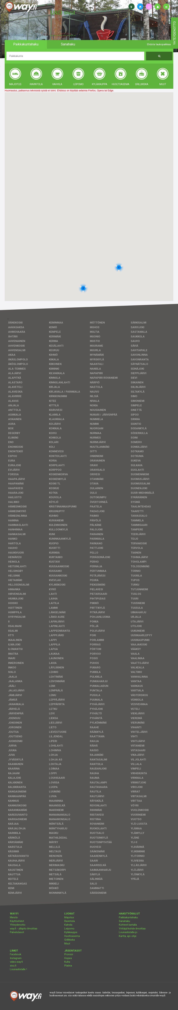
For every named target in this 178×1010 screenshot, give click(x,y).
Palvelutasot (17, 932)
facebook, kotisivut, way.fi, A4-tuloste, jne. (63, 35)
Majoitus (69, 917)
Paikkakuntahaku (128, 917)
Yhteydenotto (17, 924)
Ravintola (69, 921)
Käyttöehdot (17, 921)
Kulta (67, 961)
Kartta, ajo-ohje (127, 936)
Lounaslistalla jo (128, 932)
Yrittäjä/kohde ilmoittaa (132, 928)
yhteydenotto (174, 33)
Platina (68, 965)
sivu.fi (13, 965)
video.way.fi (16, 961)
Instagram (16, 958)
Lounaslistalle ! (18, 969)
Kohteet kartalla (128, 924)
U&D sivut (62, 12)
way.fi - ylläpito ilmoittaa (23, 928)
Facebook (15, 954)
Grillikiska (69, 939)
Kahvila (68, 924)
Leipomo (69, 928)
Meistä (14, 917)
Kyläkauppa (70, 932)
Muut (67, 943)
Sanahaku (124, 921)
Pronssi (68, 954)
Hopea (68, 958)
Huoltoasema (72, 936)
